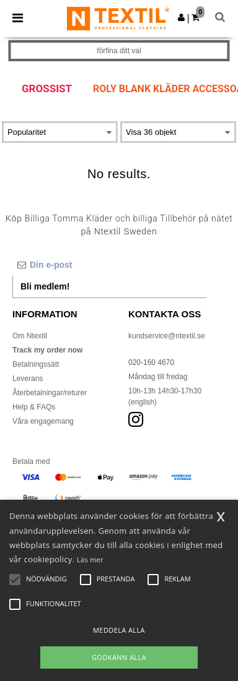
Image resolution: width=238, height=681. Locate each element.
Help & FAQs (33, 407)
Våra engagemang (43, 421)
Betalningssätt (35, 364)
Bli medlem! (44, 286)
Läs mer (90, 559)
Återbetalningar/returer (49, 392)
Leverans (27, 378)
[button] (181, 17)
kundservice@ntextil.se (166, 336)
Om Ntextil (29, 336)
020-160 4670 (151, 362)
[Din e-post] (109, 265)
